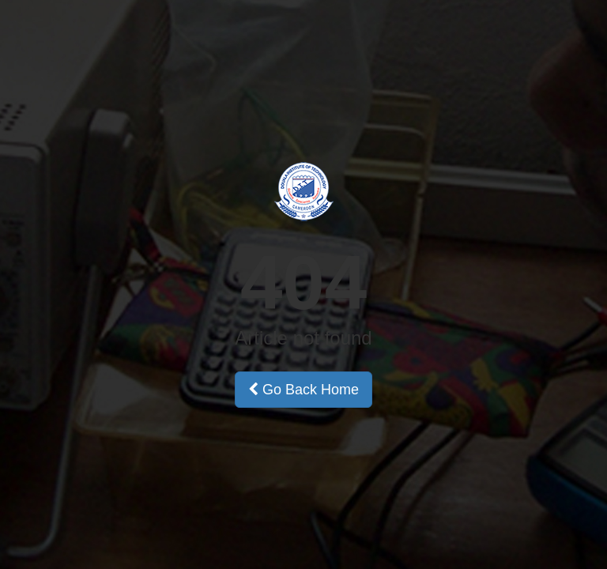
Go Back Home (303, 390)
